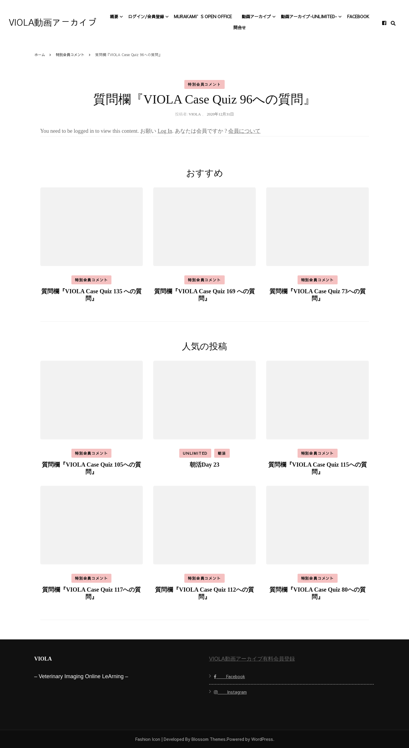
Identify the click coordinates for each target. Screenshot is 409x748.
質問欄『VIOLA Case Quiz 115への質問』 (317, 468)
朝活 (222, 453)
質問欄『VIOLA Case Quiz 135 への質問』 (91, 295)
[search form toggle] (393, 23)
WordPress (262, 739)
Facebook (358, 16)
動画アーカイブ (256, 16)
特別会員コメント (204, 84)
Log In (165, 131)
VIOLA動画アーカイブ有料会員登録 (252, 659)
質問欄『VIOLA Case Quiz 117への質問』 (91, 593)
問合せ (239, 27)
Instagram (230, 692)
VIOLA (195, 114)
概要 (114, 16)
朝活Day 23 (204, 464)
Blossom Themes (209, 739)
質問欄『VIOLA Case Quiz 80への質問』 (317, 593)
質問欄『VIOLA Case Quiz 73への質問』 (317, 295)
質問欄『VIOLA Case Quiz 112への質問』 (204, 593)
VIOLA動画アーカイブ (53, 22)
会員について (244, 131)
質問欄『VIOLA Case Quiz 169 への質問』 (204, 295)
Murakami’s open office (203, 16)
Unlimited (195, 453)
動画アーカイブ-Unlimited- (309, 16)
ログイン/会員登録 (146, 16)
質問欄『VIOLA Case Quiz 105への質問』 (91, 468)
